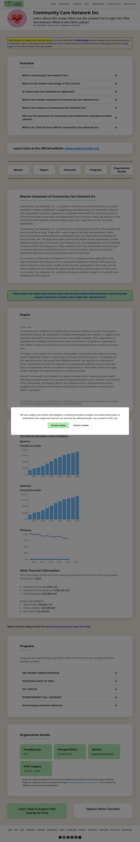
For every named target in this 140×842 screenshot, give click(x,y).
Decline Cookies (81, 425)
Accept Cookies (58, 425)
